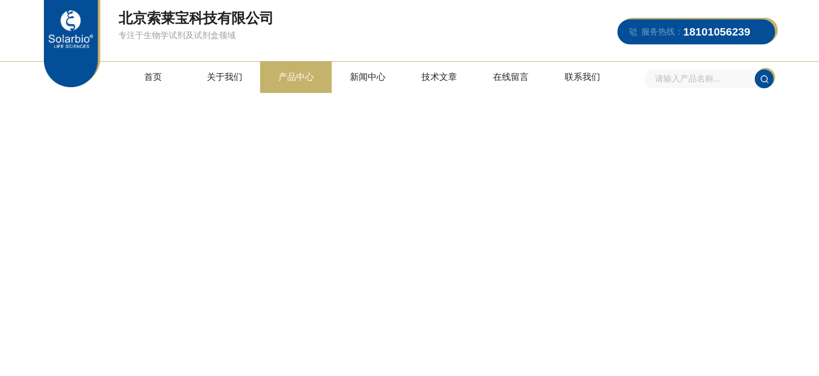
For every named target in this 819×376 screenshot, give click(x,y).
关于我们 (224, 77)
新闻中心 (367, 77)
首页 (153, 77)
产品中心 (296, 77)
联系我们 (582, 77)
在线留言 (511, 77)
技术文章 (439, 77)
